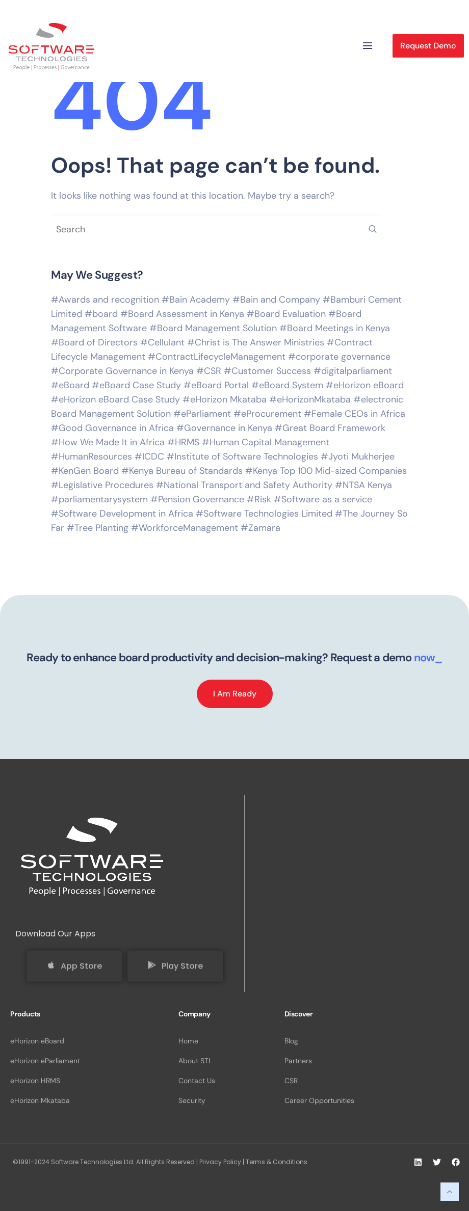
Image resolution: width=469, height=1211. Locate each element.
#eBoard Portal (216, 385)
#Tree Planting (97, 528)
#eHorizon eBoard (365, 385)
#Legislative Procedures (102, 485)
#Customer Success (267, 371)
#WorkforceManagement (184, 528)
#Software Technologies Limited (264, 513)
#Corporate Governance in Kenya (122, 371)
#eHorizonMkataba (310, 399)
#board (101, 314)
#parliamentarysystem (99, 499)
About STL (195, 1060)
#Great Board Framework (330, 428)
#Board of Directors (94, 342)
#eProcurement (267, 414)
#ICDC (149, 456)
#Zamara (260, 528)
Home (188, 1040)
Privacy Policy (220, 1162)
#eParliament (202, 414)
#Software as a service (323, 499)
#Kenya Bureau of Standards (182, 471)
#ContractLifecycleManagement (216, 357)
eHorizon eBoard (37, 1040)
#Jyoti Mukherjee (358, 456)
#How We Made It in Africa (108, 442)
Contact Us (196, 1080)
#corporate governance (339, 357)
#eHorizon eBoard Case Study (115, 399)
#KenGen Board (85, 471)
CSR (291, 1080)
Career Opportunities (319, 1100)
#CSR (208, 371)
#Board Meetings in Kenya (334, 328)
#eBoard (70, 385)
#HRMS (183, 442)
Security (191, 1100)
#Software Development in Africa (122, 513)
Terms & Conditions (276, 1162)
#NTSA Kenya (363, 485)
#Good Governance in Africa (112, 428)
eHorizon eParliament (45, 1060)
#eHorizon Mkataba (225, 399)
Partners (298, 1060)
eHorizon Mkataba (40, 1100)
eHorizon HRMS (35, 1080)
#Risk (259, 499)
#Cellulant (162, 342)
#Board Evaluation (286, 314)
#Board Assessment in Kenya (182, 314)
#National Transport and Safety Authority (244, 485)
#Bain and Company (276, 299)
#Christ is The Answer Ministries (255, 342)
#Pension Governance (197, 499)
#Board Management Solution (213, 328)
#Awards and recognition (105, 299)
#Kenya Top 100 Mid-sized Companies (326, 471)
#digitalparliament (353, 371)
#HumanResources (91, 456)
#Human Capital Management (265, 442)
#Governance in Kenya (224, 428)
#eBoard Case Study (136, 385)
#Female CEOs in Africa (354, 414)
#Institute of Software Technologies (242, 456)
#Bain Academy (196, 299)
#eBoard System (287, 385)
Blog (291, 1040)
